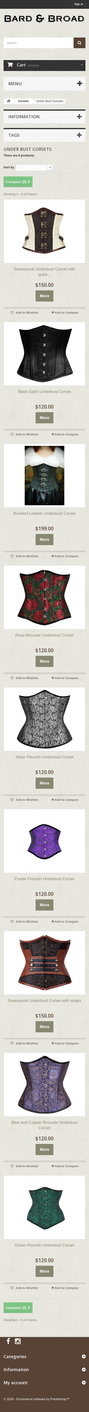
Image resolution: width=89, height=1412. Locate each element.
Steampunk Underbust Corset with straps (44, 1000)
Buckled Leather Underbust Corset (44, 513)
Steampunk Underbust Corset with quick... (44, 272)
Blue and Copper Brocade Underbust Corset (44, 1125)
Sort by (9, 167)
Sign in (78, 4)
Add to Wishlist (26, 312)
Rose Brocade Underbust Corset (44, 635)
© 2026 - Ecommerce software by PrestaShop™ (37, 1399)
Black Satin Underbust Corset (44, 391)
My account (16, 1382)
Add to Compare (67, 312)
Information (24, 116)
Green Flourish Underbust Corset (44, 1245)
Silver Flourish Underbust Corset (44, 757)
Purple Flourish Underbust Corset (44, 879)
